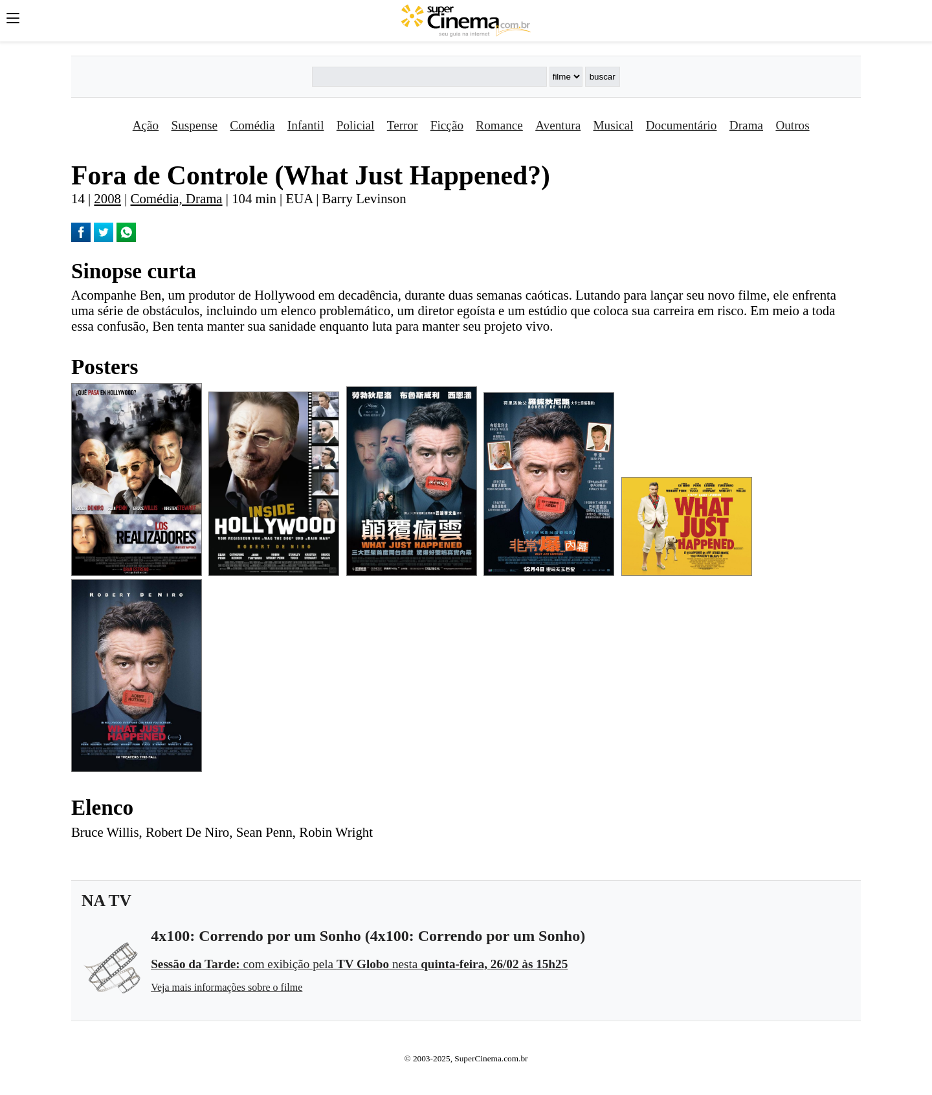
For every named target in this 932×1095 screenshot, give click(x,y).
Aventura (558, 125)
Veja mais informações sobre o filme (226, 987)
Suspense (194, 125)
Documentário (681, 125)
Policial (356, 125)
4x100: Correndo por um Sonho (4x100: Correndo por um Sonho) (368, 935)
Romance (499, 125)
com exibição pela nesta (359, 964)
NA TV (106, 900)
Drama (746, 125)
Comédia (252, 125)
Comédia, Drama (177, 198)
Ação (146, 125)
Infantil (305, 125)
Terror (402, 125)
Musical (614, 125)
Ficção (446, 125)
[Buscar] (429, 77)
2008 (107, 198)
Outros (792, 125)
